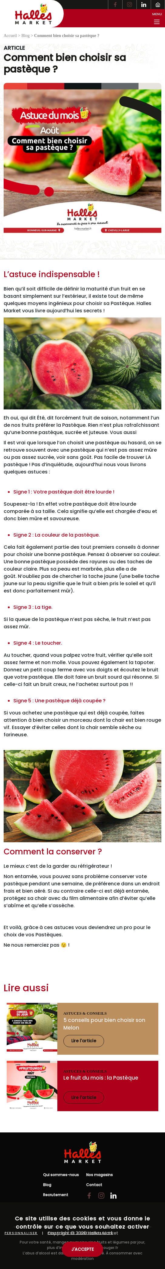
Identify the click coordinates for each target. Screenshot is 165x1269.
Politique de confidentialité (80, 1233)
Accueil (10, 35)
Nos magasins (99, 1174)
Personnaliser (21, 1233)
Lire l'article (83, 1041)
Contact (94, 1184)
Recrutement (55, 1194)
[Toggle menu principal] (156, 18)
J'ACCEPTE (82, 1249)
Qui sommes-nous (61, 1174)
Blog (25, 35)
